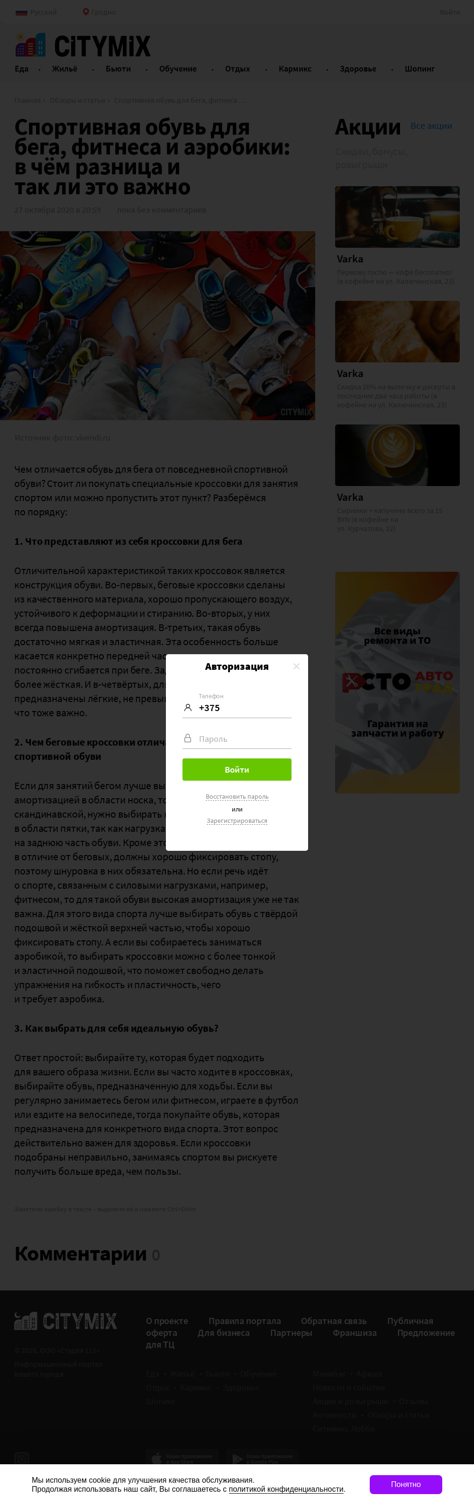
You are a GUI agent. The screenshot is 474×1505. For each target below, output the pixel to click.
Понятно (406, 1484)
